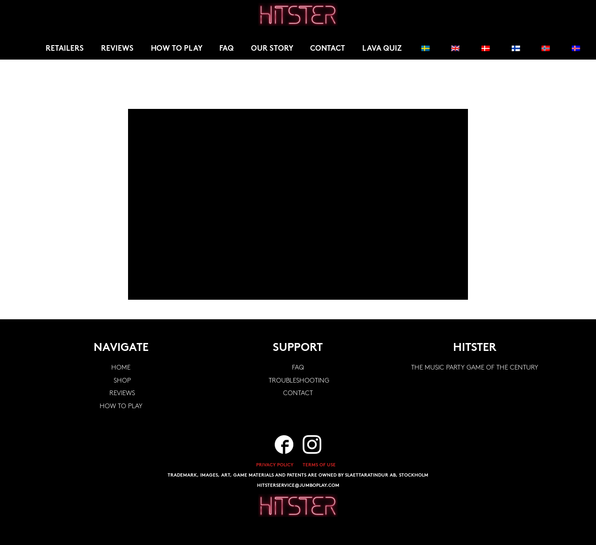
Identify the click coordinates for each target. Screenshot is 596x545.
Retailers (65, 49)
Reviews (117, 49)
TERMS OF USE (319, 465)
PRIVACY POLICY (274, 465)
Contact (327, 49)
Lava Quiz (382, 49)
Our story (272, 49)
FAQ (226, 49)
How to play (177, 49)
